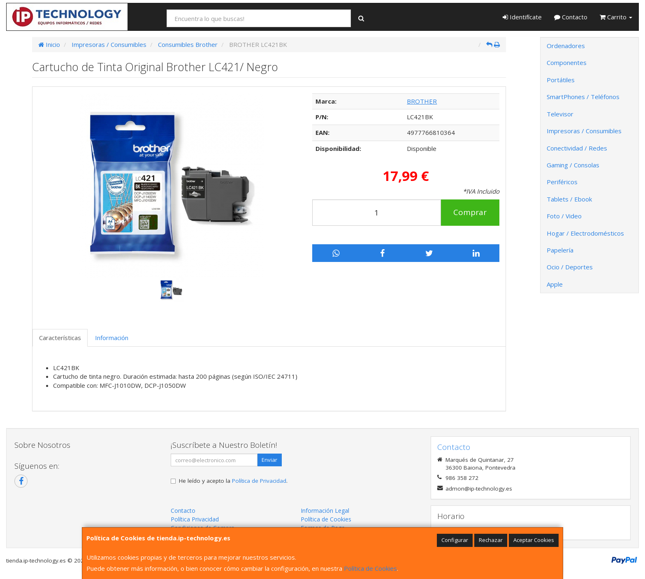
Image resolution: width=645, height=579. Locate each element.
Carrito (616, 17)
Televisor (560, 114)
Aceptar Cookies (533, 540)
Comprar (470, 212)
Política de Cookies (370, 568)
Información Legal (325, 510)
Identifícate (522, 17)
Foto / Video (564, 216)
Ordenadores (566, 46)
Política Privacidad (195, 519)
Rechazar (491, 540)
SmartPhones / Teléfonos (583, 97)
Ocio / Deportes (570, 267)
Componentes (567, 62)
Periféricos (562, 182)
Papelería (560, 250)
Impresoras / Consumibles (584, 131)
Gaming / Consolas (573, 165)
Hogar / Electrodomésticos (585, 233)
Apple (555, 284)
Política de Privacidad (259, 480)
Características (60, 338)
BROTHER (422, 101)
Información (111, 338)
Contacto (570, 17)
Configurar (454, 540)
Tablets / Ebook (569, 199)
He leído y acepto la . (233, 480)
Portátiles (561, 80)
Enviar (269, 459)
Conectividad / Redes (577, 148)
